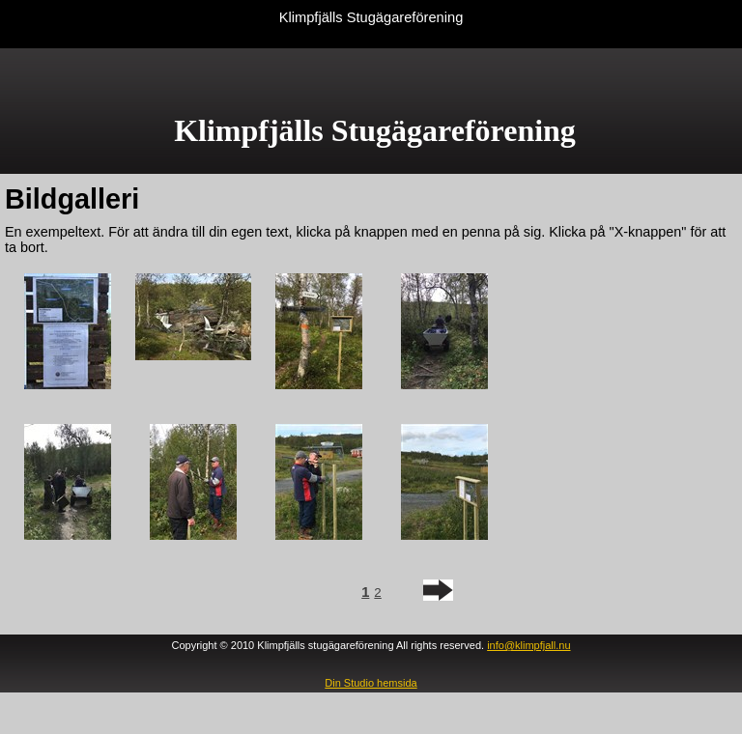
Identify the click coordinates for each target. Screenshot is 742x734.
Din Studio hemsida (370, 683)
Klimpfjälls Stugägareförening (371, 17)
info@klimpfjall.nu (528, 645)
